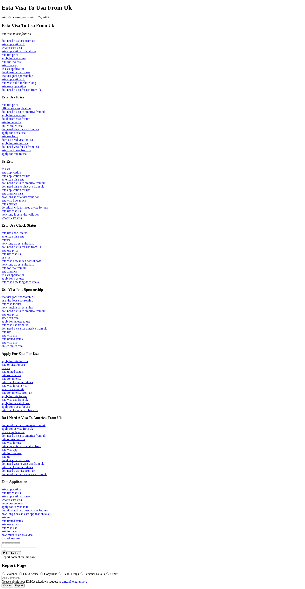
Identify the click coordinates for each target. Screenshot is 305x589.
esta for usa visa (12, 453)
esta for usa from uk (14, 268)
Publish (15, 553)
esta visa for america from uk (20, 410)
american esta (10, 318)
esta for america (11, 122)
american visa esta (13, 179)
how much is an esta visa (17, 307)
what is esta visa (12, 47)
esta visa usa (9, 335)
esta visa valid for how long (19, 82)
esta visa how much (14, 200)
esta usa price (10, 54)
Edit (5, 553)
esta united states (12, 339)
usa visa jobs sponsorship (17, 75)
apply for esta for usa (15, 143)
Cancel (7, 585)
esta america (9, 204)
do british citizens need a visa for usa (25, 207)
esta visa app (10, 65)
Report (19, 585)
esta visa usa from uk (15, 325)
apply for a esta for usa (16, 406)
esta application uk (13, 44)
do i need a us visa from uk (18, 40)
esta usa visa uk (11, 211)
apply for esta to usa (14, 153)
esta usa (6, 332)
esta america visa (12, 193)
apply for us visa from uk (17, 428)
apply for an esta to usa (16, 321)
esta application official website (21, 446)
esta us (6, 456)
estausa (6, 240)
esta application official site (19, 51)
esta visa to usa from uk (16, 17)
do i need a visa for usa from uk (21, 89)
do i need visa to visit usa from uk (23, 186)
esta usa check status (14, 233)
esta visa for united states (17, 382)
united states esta (12, 125)
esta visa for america (14, 385)
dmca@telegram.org (74, 581)
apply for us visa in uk (15, 506)
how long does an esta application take (26, 513)
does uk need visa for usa (17, 139)
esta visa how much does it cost (21, 261)
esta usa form (10, 136)
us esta (6, 169)
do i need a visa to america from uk (24, 111)
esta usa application (14, 86)
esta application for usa (16, 176)
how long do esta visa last (18, 243)
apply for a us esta (13, 278)
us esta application (13, 68)
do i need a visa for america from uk (24, 328)
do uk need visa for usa (16, 72)
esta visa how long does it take (21, 282)
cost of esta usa (11, 538)
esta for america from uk (17, 392)
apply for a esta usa (14, 58)
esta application (11, 172)
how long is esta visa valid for (20, 197)
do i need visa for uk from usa (20, 129)
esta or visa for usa (13, 364)
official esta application (16, 108)
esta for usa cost (12, 61)
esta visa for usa (12, 304)
